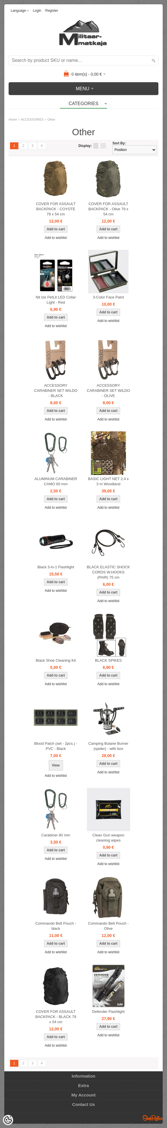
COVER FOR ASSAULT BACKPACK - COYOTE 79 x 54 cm (55, 209)
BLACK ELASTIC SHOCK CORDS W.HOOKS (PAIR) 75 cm (108, 572)
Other (52, 119)
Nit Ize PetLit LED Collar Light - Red (56, 299)
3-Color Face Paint (108, 297)
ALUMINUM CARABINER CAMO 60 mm (55, 481)
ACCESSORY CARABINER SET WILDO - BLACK (55, 390)
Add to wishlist (56, 238)
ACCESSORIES (32, 119)
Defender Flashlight (108, 1011)
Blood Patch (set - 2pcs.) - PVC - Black (55, 746)
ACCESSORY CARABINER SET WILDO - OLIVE (108, 390)
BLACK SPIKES (108, 660)
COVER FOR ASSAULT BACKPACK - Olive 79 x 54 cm (108, 209)
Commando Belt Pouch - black (56, 926)
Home (13, 119)
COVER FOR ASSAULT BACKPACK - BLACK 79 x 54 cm (55, 1016)
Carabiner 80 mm (55, 835)
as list (95, 145)
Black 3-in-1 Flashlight (55, 567)
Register (51, 11)
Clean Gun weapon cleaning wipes (108, 837)
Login (37, 11)
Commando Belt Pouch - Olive (108, 926)
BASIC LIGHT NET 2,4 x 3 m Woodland (108, 481)
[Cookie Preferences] (8, 1120)
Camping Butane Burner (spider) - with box (108, 746)
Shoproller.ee (153, 1118)
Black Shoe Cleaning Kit (56, 660)
